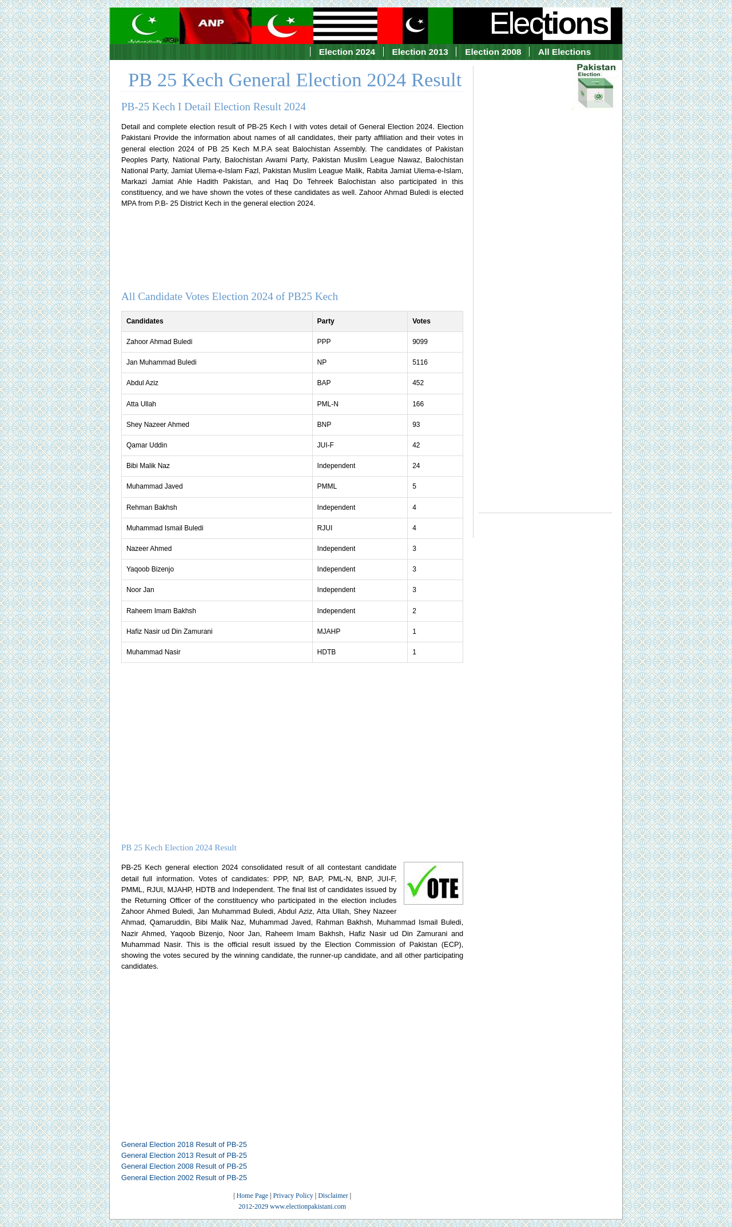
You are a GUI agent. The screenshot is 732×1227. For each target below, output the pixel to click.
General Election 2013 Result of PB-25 (184, 1155)
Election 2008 (493, 52)
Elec (550, 23)
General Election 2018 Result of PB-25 (184, 1144)
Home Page (252, 1196)
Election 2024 (347, 52)
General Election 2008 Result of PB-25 (184, 1166)
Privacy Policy (293, 1196)
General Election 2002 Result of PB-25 (184, 1177)
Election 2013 (420, 52)
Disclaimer (333, 1196)
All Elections (564, 52)
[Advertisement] (545, 279)
